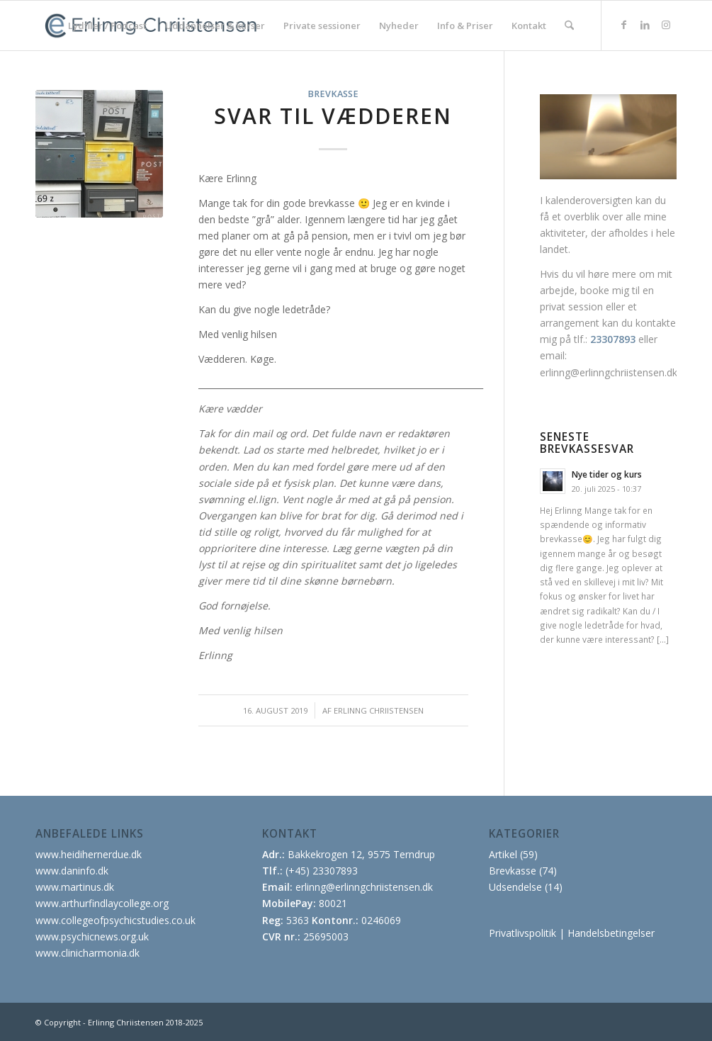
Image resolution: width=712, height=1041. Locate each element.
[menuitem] (107, 25)
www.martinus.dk (74, 887)
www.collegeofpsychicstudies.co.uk (115, 920)
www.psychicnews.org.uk (92, 936)
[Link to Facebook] (623, 24)
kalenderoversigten (589, 200)
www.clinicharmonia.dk (87, 953)
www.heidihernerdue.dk (88, 854)
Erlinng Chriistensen (379, 710)
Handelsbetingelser (611, 933)
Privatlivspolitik (522, 933)
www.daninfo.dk (71, 870)
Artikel (503, 854)
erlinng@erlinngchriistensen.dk (608, 372)
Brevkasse (332, 94)
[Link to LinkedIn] (644, 24)
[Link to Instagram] (666, 24)
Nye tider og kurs (607, 474)
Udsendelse (515, 887)
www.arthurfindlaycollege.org (102, 903)
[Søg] (569, 25)
